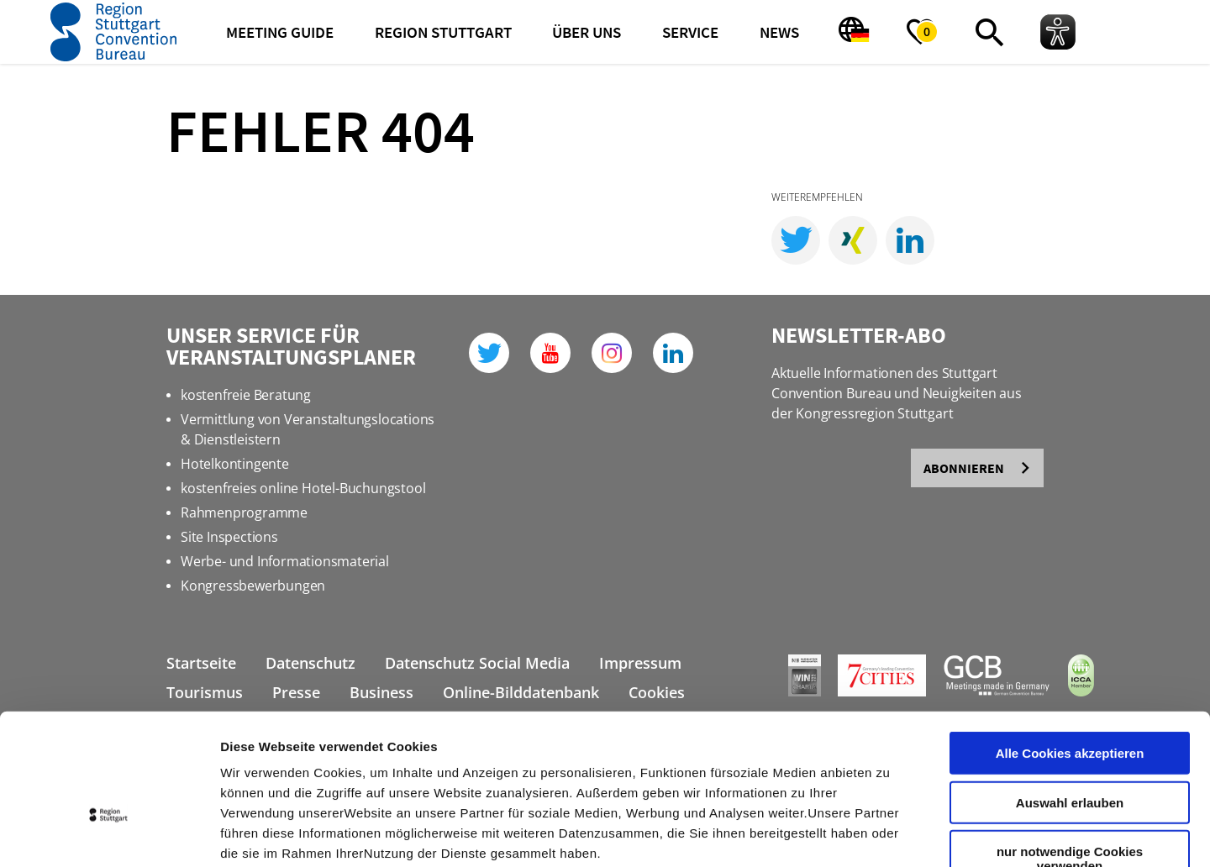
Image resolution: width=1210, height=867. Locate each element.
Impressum (256, 766)
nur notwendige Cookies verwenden (1070, 751)
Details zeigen (893, 834)
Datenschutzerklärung (373, 766)
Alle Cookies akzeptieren (1070, 645)
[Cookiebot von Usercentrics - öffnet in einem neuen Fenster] (108, 834)
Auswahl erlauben (1069, 695)
